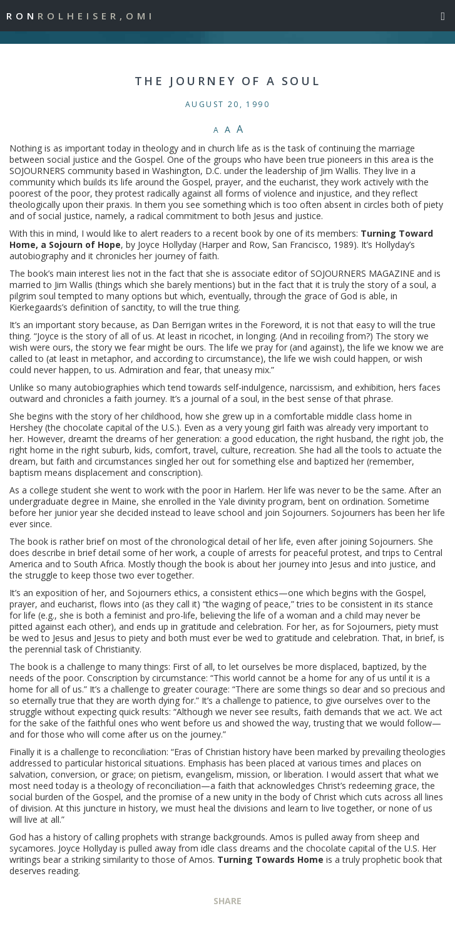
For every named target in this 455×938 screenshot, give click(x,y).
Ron (80, 15)
